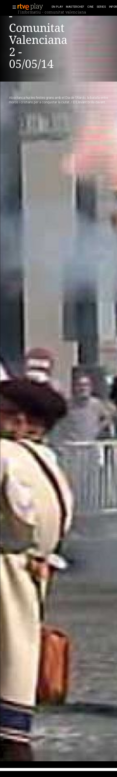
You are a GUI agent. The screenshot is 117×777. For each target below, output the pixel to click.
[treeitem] (57, 7)
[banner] (33, 7)
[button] (13, 7)
